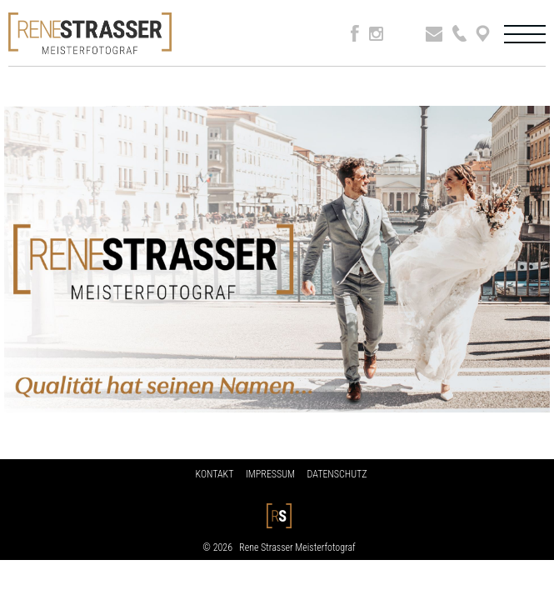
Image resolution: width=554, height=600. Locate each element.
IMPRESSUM (270, 474)
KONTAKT (215, 474)
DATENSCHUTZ (337, 474)
